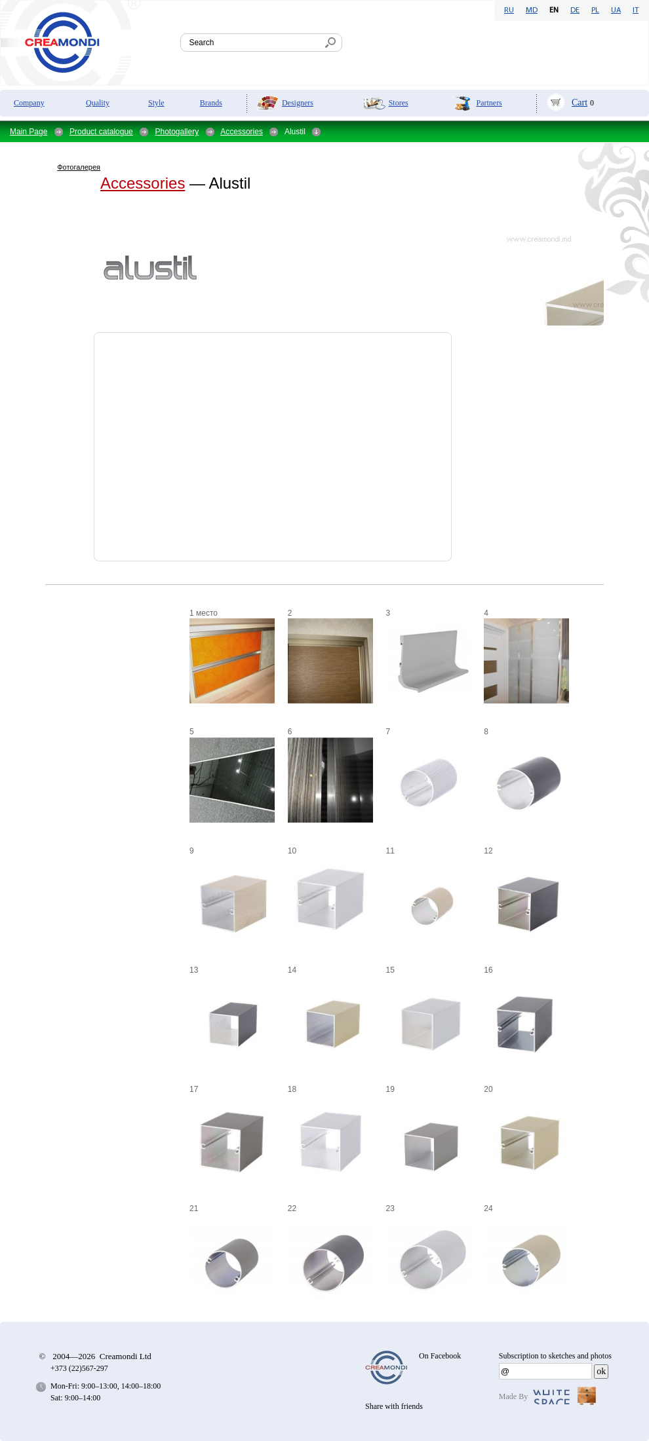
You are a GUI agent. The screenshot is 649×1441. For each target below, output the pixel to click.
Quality (97, 102)
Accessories (241, 131)
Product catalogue (101, 131)
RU (509, 10)
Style (156, 102)
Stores (398, 102)
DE (575, 10)
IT (636, 10)
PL (595, 10)
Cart (579, 102)
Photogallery (177, 131)
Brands (211, 102)
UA (616, 10)
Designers (297, 102)
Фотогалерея (78, 167)
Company (29, 102)
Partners (489, 102)
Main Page (28, 131)
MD (532, 10)
